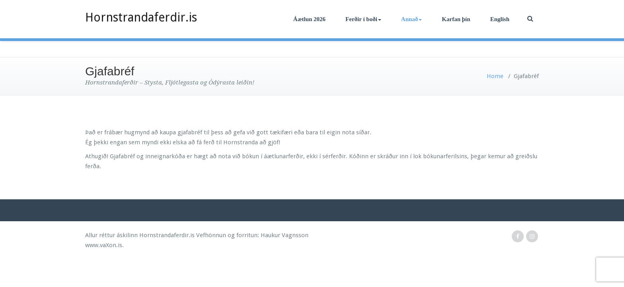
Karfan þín (456, 19)
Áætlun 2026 (309, 19)
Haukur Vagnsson (284, 235)
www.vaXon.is (103, 245)
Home (495, 76)
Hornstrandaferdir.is (141, 17)
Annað (411, 19)
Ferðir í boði (363, 19)
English (499, 19)
